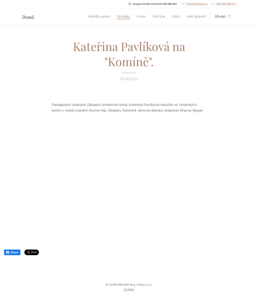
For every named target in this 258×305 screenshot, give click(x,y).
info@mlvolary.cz (196, 4)
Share (12, 252)
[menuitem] (100, 16)
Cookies (129, 289)
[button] (223, 16)
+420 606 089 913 (226, 4)
